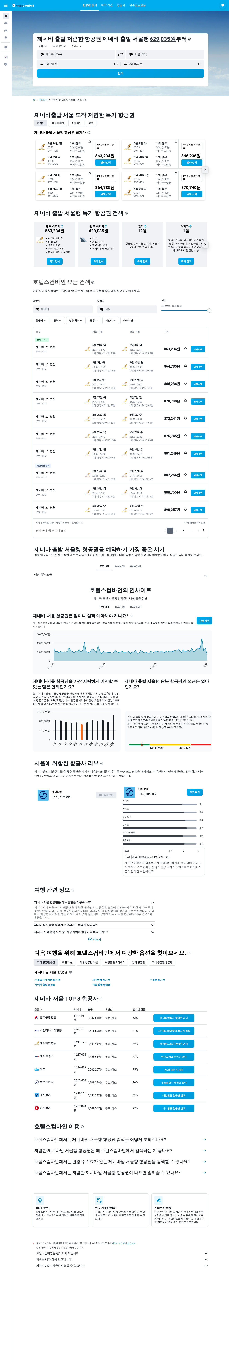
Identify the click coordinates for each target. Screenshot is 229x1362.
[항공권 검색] (5, 15)
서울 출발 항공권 (101, 984)
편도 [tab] (91, 123)
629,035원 (163, 39)
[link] (54, 261)
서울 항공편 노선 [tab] (89, 962)
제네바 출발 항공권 (45, 984)
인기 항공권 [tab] (138, 962)
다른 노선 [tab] (67, 962)
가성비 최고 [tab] (58, 123)
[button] (6, 5)
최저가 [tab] (40, 123)
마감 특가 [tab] (76, 123)
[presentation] (189, 39)
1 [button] (170, 530)
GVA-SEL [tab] (105, 566)
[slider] (209, 310)
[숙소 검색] (5, 23)
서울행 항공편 (157, 979)
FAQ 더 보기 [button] (94, 939)
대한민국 (43, 100)
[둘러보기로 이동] (5, 37)
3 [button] (183, 530)
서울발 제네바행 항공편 (47, 979)
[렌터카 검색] (5, 30)
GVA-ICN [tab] (120, 566)
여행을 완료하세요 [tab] (115, 962)
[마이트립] (5, 47)
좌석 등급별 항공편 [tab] (162, 962)
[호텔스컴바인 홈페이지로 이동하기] (23, 5)
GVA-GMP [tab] (135, 566)
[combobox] (42, 46)
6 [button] (198, 530)
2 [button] (176, 530)
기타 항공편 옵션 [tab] (46, 962)
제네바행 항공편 (101, 979)
